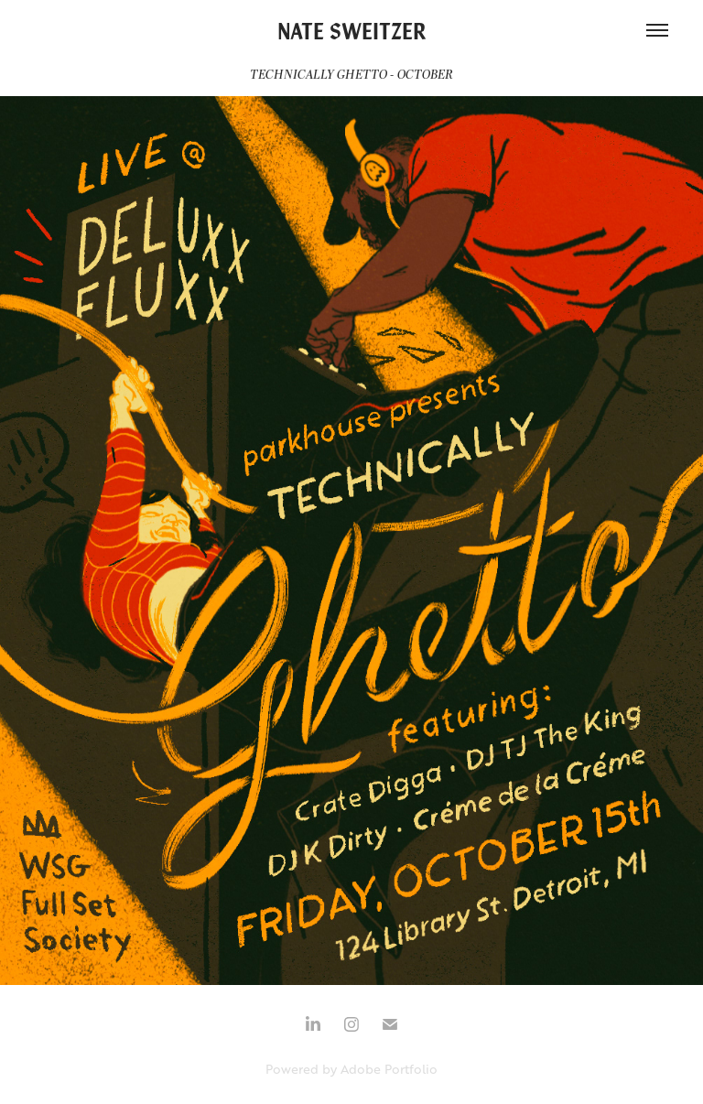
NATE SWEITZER (352, 30)
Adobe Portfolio (389, 1068)
